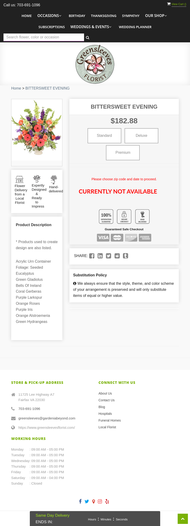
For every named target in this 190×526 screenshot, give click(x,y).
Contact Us (106, 400)
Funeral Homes (109, 420)
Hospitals (105, 413)
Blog (101, 407)
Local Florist (107, 427)
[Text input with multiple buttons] (43, 37)
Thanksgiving (103, 15)
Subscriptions (51, 27)
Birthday (77, 15)
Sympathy (130, 15)
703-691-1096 (29, 409)
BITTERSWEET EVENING (47, 88)
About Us (105, 393)
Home (26, 15)
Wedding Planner (135, 27)
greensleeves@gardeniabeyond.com (46, 418)
